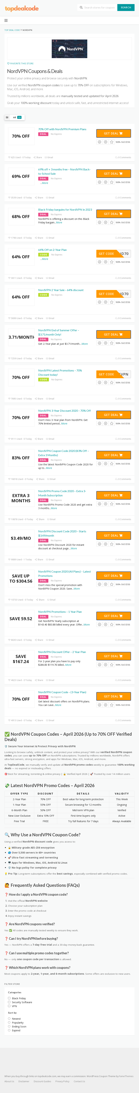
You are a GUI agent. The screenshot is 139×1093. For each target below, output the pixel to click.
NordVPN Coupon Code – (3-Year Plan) (62, 692)
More (45, 183)
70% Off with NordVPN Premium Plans (62, 129)
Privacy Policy (62, 1081)
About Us (9, 1081)
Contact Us (79, 1081)
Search (126, 7)
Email (49, 157)
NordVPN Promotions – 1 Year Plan (60, 611)
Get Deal (113, 133)
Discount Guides (42, 1081)
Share (37, 157)
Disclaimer (23, 1081)
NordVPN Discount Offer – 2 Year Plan (62, 651)
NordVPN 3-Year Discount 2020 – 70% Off (64, 410)
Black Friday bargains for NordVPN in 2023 (65, 209)
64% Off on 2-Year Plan (52, 249)
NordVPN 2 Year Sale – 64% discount (61, 290)
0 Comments (123, 157)
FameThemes (126, 1076)
